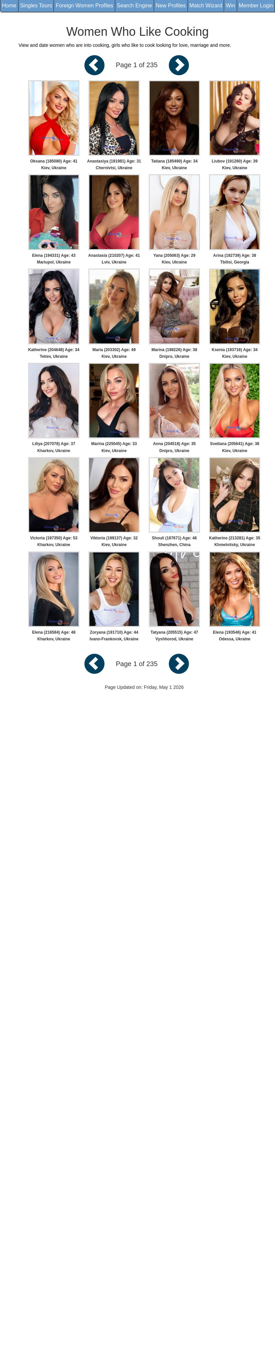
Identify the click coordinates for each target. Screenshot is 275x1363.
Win (230, 5)
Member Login (256, 5)
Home (9, 5)
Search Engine (134, 5)
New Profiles (171, 5)
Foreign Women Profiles (84, 5)
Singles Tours (36, 5)
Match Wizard (206, 5)
